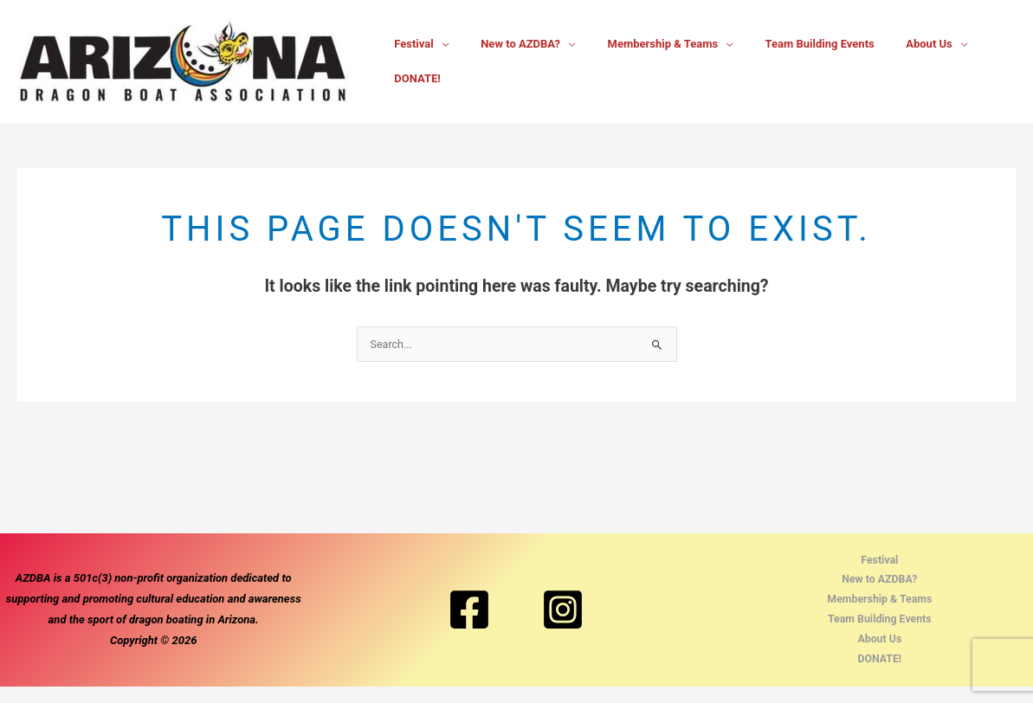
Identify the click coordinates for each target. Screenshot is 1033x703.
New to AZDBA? (515, 61)
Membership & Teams (648, 61)
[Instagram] (563, 618)
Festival (417, 61)
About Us (897, 61)
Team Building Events (796, 61)
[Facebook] (469, 618)
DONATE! (981, 61)
